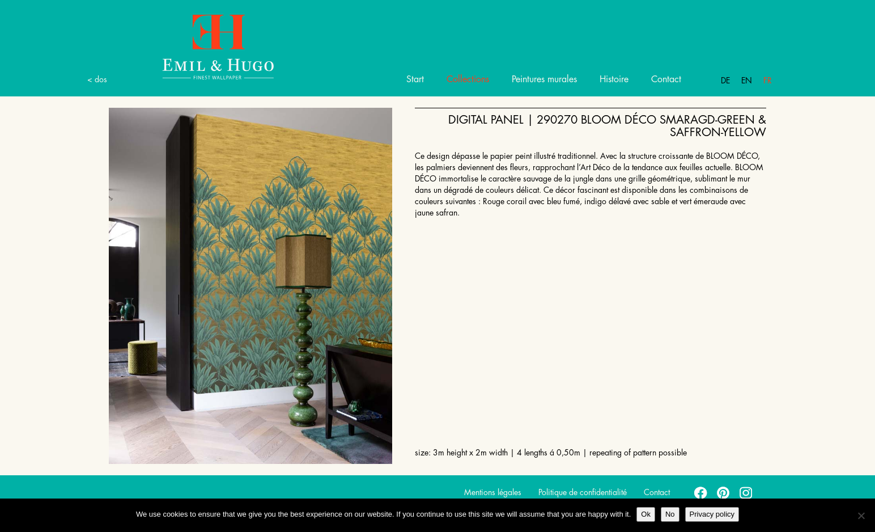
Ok (646, 514)
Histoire (614, 79)
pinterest (723, 492)
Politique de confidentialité (582, 492)
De (725, 81)
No (670, 514)
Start (415, 79)
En (746, 81)
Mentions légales (492, 492)
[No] (860, 515)
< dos (97, 79)
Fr (767, 81)
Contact (666, 79)
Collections (468, 79)
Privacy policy (712, 514)
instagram (746, 492)
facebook (701, 492)
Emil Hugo (205, 46)
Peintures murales (544, 79)
